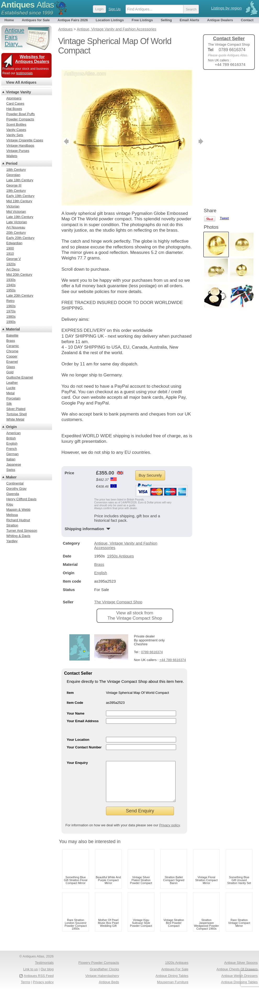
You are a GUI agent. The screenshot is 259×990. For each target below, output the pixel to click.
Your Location (78, 732)
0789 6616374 (152, 644)
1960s (10, 306)
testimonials (24, 73)
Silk (9, 404)
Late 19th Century (19, 217)
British (11, 438)
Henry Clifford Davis (21, 499)
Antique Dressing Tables (239, 982)
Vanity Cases (16, 130)
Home (9, 20)
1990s (10, 322)
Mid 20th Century (19, 274)
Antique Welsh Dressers (239, 976)
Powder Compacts (20, 119)
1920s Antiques (176, 963)
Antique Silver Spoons (241, 963)
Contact (247, 20)
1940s (10, 285)
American (13, 433)
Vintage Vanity (18, 92)
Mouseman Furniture (172, 982)
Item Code (75, 695)
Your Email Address (83, 713)
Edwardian (14, 243)
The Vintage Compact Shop (118, 594)
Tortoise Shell (16, 414)
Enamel (12, 362)
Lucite (10, 388)
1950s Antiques (120, 548)
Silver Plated (15, 409)
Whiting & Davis (18, 536)
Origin (11, 427)
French (11, 449)
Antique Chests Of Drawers (237, 969)
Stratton (12, 525)
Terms (25, 982)
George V (13, 259)
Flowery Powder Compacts (98, 963)
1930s (10, 280)
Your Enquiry (77, 755)
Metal (10, 393)
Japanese (13, 464)
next (188, 133)
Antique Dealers (220, 20)
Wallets (11, 156)
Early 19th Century (20, 196)
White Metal (15, 419)
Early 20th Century (20, 238)
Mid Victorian (16, 212)
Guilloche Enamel (19, 377)
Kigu (9, 504)
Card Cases (15, 103)
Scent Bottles (16, 124)
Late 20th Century (19, 295)
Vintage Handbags (20, 145)
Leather (12, 383)
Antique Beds (109, 982)
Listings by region (226, 8)
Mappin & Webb (18, 510)
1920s (10, 264)
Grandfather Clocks (104, 969)
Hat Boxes (14, 109)
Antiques (27, 4)
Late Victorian (16, 222)
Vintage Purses (17, 151)
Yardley (12, 541)
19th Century (16, 191)
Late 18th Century (19, 180)
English (100, 565)
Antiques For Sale (174, 969)
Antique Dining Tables (171, 976)
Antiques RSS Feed (39, 976)
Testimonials (44, 963)
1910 (10, 254)
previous (65, 133)
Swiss (10, 470)
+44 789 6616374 (172, 652)
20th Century (16, 233)
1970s (10, 311)
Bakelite (12, 335)
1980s (10, 316)
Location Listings (110, 20)
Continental (15, 483)
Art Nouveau (15, 227)
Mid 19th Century (19, 201)
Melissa (12, 515)
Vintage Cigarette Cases (24, 140)
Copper (12, 356)
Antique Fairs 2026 (73, 20)
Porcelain (13, 398)
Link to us (30, 969)
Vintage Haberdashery (102, 976)
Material (13, 329)
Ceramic (12, 346)
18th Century (16, 170)
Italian (10, 459)
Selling (166, 20)
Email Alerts (189, 20)
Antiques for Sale (36, 20)
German (12, 454)
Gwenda (12, 494)
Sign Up (115, 9)
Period (12, 163)
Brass (99, 556)
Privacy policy (169, 825)
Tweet (224, 82)
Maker (11, 477)
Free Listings (142, 20)
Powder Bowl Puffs (20, 114)
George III (13, 185)
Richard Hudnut (18, 520)
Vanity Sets (14, 135)
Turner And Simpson (21, 531)
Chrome (12, 351)
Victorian (12, 206)
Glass (10, 367)
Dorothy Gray (16, 489)
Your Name (76, 705)
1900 (10, 248)
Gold (9, 372)
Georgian (13, 175)
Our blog (47, 969)
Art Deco (13, 269)
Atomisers (13, 98)
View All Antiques (21, 82)
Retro (10, 301)
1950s (10, 290)
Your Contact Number (84, 739)
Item (70, 685)
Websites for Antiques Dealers (32, 59)
